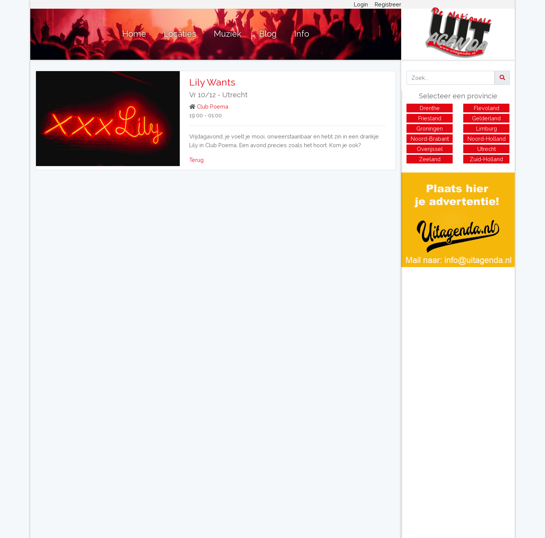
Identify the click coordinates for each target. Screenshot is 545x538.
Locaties (180, 34)
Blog (268, 34)
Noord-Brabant (430, 138)
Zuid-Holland (486, 159)
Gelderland (486, 118)
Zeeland (430, 159)
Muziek (227, 34)
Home (134, 34)
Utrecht (235, 95)
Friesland (429, 118)
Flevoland (486, 108)
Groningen (429, 128)
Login (361, 4)
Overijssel (430, 149)
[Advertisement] (458, 320)
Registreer (388, 4)
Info (301, 34)
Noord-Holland (486, 138)
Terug (196, 160)
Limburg (486, 128)
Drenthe (430, 108)
